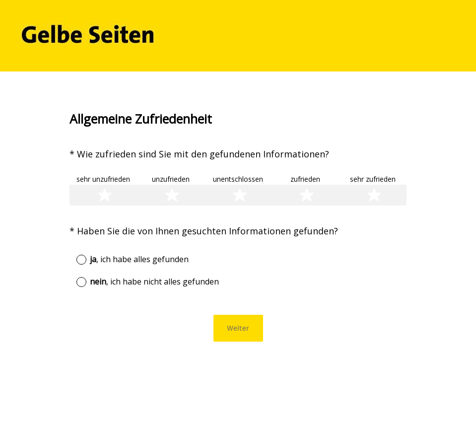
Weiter (238, 328)
